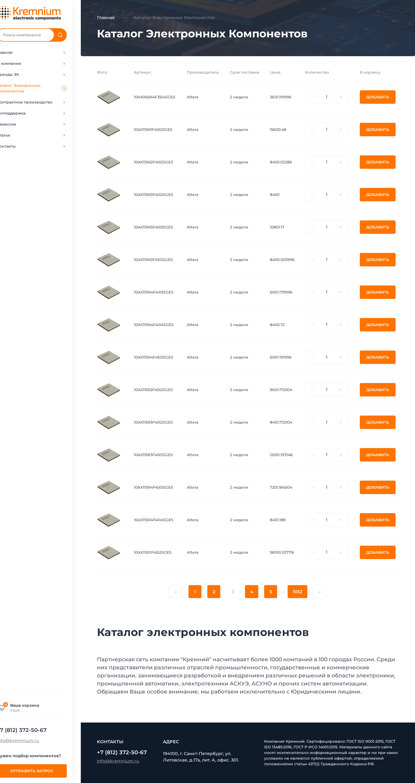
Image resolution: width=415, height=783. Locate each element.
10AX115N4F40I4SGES (154, 324)
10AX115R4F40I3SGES (153, 487)
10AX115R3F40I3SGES (153, 454)
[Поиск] (68, 35)
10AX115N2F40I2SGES (153, 162)
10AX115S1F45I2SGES (153, 552)
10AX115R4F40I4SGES (153, 519)
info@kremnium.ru (26, 740)
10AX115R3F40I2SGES (153, 422)
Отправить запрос (40, 770)
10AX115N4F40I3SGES (153, 292)
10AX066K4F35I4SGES (154, 97)
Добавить (377, 97)
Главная (106, 17)
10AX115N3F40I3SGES (153, 227)
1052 (297, 591)
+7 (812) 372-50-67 (30, 730)
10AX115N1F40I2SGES (153, 129)
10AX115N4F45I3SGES (153, 357)
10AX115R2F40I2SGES (153, 389)
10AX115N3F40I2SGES (153, 194)
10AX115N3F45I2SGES (153, 259)
